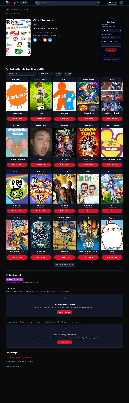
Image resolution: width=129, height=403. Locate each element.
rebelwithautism (47, 35)
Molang (112, 251)
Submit (111, 50)
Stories (16, 9)
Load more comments (12, 366)
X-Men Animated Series (16, 251)
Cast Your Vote (17, 118)
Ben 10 (40, 113)
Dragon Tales (17, 205)
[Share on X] (40, 40)
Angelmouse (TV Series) (17, 159)
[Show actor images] (68, 74)
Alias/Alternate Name (110, 41)
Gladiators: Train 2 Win (112, 113)
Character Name (106, 34)
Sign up (119, 2)
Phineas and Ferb (88, 113)
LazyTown (64, 113)
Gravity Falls (64, 159)
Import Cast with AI (111, 59)
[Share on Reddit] (45, 40)
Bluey (41, 159)
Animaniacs (41, 205)
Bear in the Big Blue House (112, 159)
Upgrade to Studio (64, 312)
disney (36, 24)
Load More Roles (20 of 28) (64, 264)
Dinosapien (64, 205)
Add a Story (100, 2)
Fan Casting (9, 9)
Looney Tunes (88, 159)
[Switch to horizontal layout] (58, 74)
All (32, 2)
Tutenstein (64, 252)
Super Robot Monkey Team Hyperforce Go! (88, 251)
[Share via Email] (50, 40)
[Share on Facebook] (35, 40)
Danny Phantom (17, 113)
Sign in (110, 2)
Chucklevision (88, 205)
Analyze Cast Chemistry (14, 279)
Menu (24, 3)
